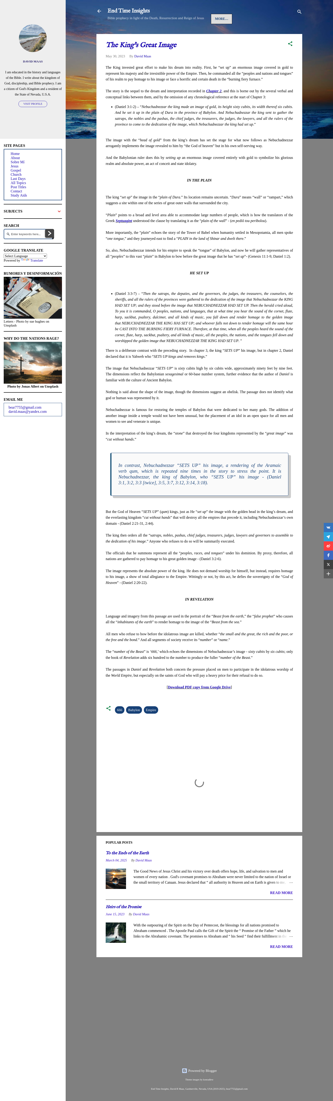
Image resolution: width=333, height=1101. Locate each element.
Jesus (135, 33)
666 (119, 724)
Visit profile (32, 103)
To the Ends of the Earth (127, 867)
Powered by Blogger (199, 1071)
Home (116, 33)
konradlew (208, 1079)
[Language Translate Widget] (25, 256)
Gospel (154, 33)
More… (243, 33)
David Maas (33, 61)
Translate (32, 260)
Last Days (220, 33)
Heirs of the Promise (123, 921)
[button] (290, 58)
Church (176, 33)
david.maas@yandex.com (28, 411)
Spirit (197, 33)
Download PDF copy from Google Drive (199, 701)
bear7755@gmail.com (25, 407)
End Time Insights (129, 11)
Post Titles (18, 187)
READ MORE (281, 907)
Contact (16, 191)
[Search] (299, 13)
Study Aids (19, 195)
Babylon (134, 724)
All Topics (18, 183)
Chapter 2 (214, 105)
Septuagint (124, 235)
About (15, 158)
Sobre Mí (18, 162)
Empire (151, 724)
